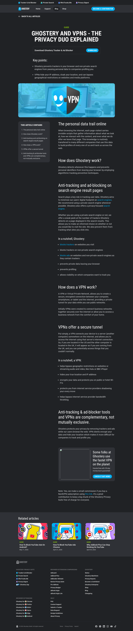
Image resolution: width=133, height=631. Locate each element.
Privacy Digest (82, 3)
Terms (61, 626)
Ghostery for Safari (23, 607)
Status (87, 573)
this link (88, 494)
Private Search (47, 3)
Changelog (88, 593)
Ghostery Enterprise (91, 584)
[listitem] (33, 537)
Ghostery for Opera (23, 610)
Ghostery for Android (24, 616)
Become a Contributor (103, 9)
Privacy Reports (90, 579)
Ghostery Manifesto (91, 576)
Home (38, 9)
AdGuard (53, 573)
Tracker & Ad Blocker (27, 3)
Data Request (55, 610)
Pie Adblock (54, 584)
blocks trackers (67, 244)
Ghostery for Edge (23, 613)
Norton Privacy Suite (57, 582)
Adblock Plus (55, 576)
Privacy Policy (69, 626)
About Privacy (55, 616)
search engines (104, 200)
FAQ (52, 601)
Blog (56, 9)
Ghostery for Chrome (24, 601)
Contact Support (56, 604)
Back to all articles (29, 16)
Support (48, 9)
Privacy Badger (56, 587)
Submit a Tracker (56, 607)
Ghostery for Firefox (24, 604)
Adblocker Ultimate (57, 579)
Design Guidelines (57, 613)
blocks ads (65, 255)
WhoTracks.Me (65, 3)
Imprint (76, 626)
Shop (64, 9)
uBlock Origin (55, 590)
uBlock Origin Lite (56, 593)
